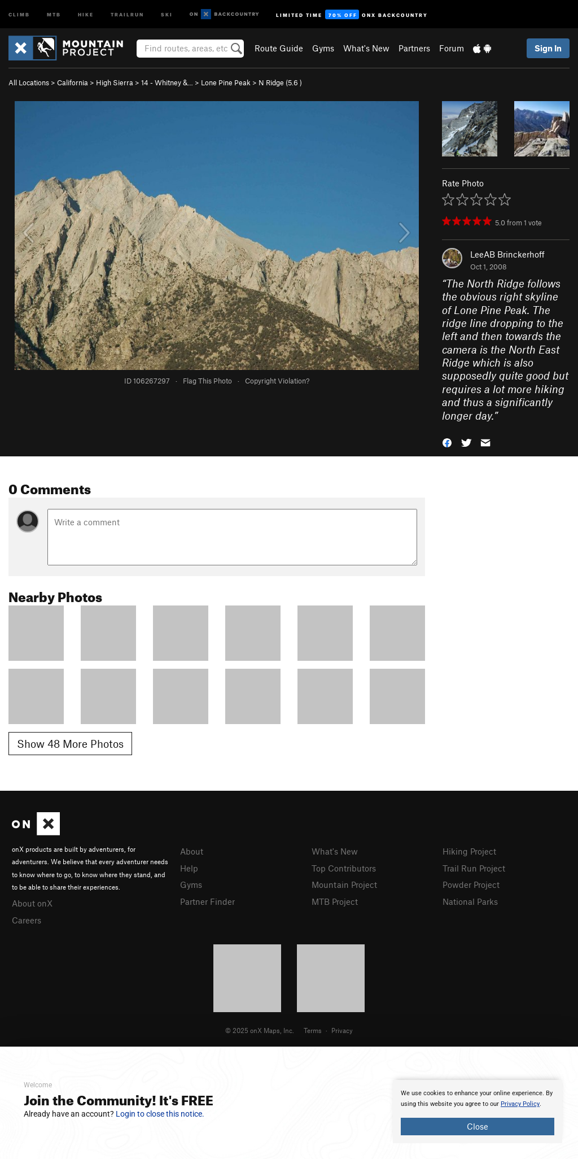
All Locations (28, 82)
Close (477, 1126)
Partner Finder (207, 901)
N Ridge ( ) (280, 82)
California (72, 82)
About (191, 851)
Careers (26, 920)
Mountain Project (344, 884)
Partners (414, 48)
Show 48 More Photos (70, 743)
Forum (451, 48)
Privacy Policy (520, 1104)
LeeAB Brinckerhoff (507, 254)
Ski (167, 14)
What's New (366, 48)
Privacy (342, 1030)
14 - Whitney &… (167, 82)
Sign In (548, 48)
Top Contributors (344, 868)
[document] (477, 1111)
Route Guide (279, 48)
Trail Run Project (474, 868)
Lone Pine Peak (226, 82)
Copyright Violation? (277, 380)
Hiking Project (469, 851)
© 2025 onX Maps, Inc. (259, 1030)
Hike (86, 14)
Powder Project (471, 884)
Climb (19, 14)
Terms (313, 1030)
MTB (54, 14)
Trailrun (127, 14)
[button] (447, 441)
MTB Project (335, 901)
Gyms (323, 48)
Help (189, 868)
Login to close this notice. (160, 1113)
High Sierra (114, 82)
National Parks (470, 901)
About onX (32, 903)
